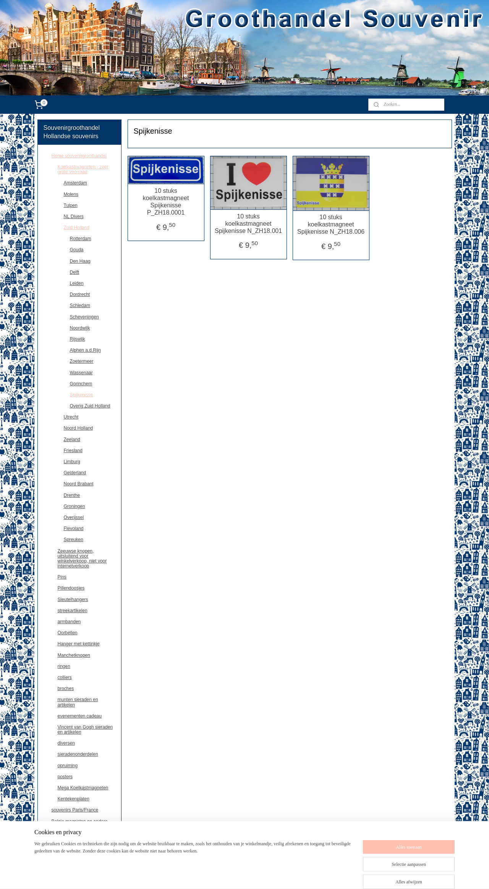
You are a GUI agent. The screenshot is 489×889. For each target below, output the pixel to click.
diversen (66, 743)
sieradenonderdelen (78, 754)
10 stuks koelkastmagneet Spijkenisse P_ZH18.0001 (165, 201)
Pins (62, 577)
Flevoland (74, 528)
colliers (65, 677)
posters (65, 776)
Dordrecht (80, 294)
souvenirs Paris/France (75, 810)
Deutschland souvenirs (75, 832)
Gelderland (75, 472)
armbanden (69, 621)
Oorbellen (68, 632)
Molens (71, 194)
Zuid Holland (76, 227)
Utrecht (71, 417)
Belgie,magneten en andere (80, 821)
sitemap (247, 875)
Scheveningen (84, 317)
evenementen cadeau (80, 716)
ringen (64, 666)
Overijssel (74, 517)
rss (261, 875)
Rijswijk (77, 339)
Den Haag (80, 261)
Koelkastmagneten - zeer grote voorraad (83, 169)
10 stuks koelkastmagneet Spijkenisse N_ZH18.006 (330, 224)
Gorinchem (81, 383)
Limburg (72, 461)
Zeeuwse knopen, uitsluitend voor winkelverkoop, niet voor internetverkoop (82, 558)
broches (66, 688)
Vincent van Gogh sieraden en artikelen (85, 729)
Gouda (77, 249)
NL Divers (74, 216)
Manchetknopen (74, 655)
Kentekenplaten (73, 799)
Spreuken (73, 539)
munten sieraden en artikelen (78, 702)
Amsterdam (75, 183)
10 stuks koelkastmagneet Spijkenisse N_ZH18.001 (248, 223)
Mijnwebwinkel (344, 875)
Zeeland (72, 439)
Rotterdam (80, 238)
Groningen (74, 506)
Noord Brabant (79, 484)
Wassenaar (81, 372)
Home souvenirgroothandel (79, 155)
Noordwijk (80, 328)
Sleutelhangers (73, 599)
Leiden (77, 283)
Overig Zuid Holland (90, 406)
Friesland (73, 450)
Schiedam (80, 305)
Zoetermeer (82, 361)
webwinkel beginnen (286, 875)
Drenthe (72, 495)
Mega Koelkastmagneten (83, 787)
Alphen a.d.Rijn (85, 350)
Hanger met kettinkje (79, 644)
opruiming (68, 765)
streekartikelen (72, 610)
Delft (74, 272)
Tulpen (71, 205)
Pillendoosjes (71, 588)
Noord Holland (78, 428)
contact (59, 843)
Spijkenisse (81, 395)
